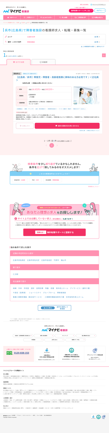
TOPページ (13, 17)
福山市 (63, 260)
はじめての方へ (47, 17)
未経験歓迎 (19, 109)
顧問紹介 (86, 400)
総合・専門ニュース (21, 390)
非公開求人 (14, 56)
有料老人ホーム (62, 288)
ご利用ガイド (30, 17)
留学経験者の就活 (15, 376)
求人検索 (64, 17)
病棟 (14, 288)
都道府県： (19, 180)
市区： (35, 180)
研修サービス (6, 408)
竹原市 (56, 260)
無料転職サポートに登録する (54, 232)
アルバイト (77, 376)
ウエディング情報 (8, 392)
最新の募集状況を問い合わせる (67, 126)
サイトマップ (65, 335)
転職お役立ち (98, 17)
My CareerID (76, 392)
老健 (52, 288)
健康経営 (35, 408)
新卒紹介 (36, 400)
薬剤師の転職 (93, 400)
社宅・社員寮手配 (55, 408)
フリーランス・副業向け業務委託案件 (33, 378)
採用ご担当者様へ (84, 4)
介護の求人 (55, 402)
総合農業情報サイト (29, 392)
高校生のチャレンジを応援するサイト (37, 390)
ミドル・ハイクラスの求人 (65, 376)
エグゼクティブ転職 (56, 400)
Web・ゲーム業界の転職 (16, 400)
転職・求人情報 (46, 376)
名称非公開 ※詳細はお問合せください (89, 130)
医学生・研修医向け (35, 376)
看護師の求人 (7, 402)
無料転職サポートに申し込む (80, 10)
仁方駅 (15, 274)
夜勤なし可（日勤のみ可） (30, 73)
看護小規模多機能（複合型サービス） (28, 297)
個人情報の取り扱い (86, 335)
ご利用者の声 (81, 17)
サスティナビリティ (27, 415)
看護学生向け (25, 376)
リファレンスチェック (67, 408)
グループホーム (49, 292)
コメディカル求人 (17, 402)
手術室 (26, 288)
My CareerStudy (67, 392)
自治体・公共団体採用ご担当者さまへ (23, 335)
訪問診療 (39, 288)
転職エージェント (44, 400)
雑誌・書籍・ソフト (92, 390)
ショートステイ (35, 292)
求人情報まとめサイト (8, 390)
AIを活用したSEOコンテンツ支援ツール (42, 394)
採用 (34, 415)
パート (83, 376)
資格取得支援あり (52, 109)
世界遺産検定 (18, 392)
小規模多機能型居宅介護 (54, 297)
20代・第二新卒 (28, 400)
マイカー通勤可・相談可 (65, 109)
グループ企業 (39, 415)
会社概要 (13, 415)
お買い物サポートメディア (11, 394)
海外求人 (54, 376)
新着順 (43, 62)
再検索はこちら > (93, 186)
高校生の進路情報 (7, 384)
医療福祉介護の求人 (50, 378)
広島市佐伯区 (46, 260)
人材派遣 (5, 400)
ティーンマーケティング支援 (56, 390)
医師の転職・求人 (28, 402)
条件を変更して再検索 (54, 308)
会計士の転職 (66, 400)
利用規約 (33, 339)
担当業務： (52, 180)
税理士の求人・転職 (77, 400)
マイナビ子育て (40, 392)
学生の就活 (6, 376)
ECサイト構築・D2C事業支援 (53, 392)
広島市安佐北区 (33, 260)
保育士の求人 (38, 402)
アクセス (19, 415)
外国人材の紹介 (75, 402)
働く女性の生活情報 (80, 390)
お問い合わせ (54, 339)
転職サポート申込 (75, 339)
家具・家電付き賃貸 (25, 394)
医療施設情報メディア (86, 392)
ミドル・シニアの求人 (92, 376)
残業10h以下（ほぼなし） (79, 109)
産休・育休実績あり (41, 109)
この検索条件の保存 (88, 46)
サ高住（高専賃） (20, 292)
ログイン (100, 10)
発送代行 (28, 408)
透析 (32, 288)
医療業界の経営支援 (65, 402)
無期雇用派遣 (46, 402)
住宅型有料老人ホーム (74, 297)
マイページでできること (99, 4)
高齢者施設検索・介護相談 (60, 394)
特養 (47, 288)
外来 (20, 288)
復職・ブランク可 (29, 109)
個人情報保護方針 (48, 415)
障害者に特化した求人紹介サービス (13, 378)
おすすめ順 (18, 62)
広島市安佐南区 (19, 260)
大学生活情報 (69, 390)
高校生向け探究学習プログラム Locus (23, 384)
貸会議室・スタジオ (44, 408)
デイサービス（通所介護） (80, 288)
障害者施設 (61, 292)
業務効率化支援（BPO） (18, 408)
